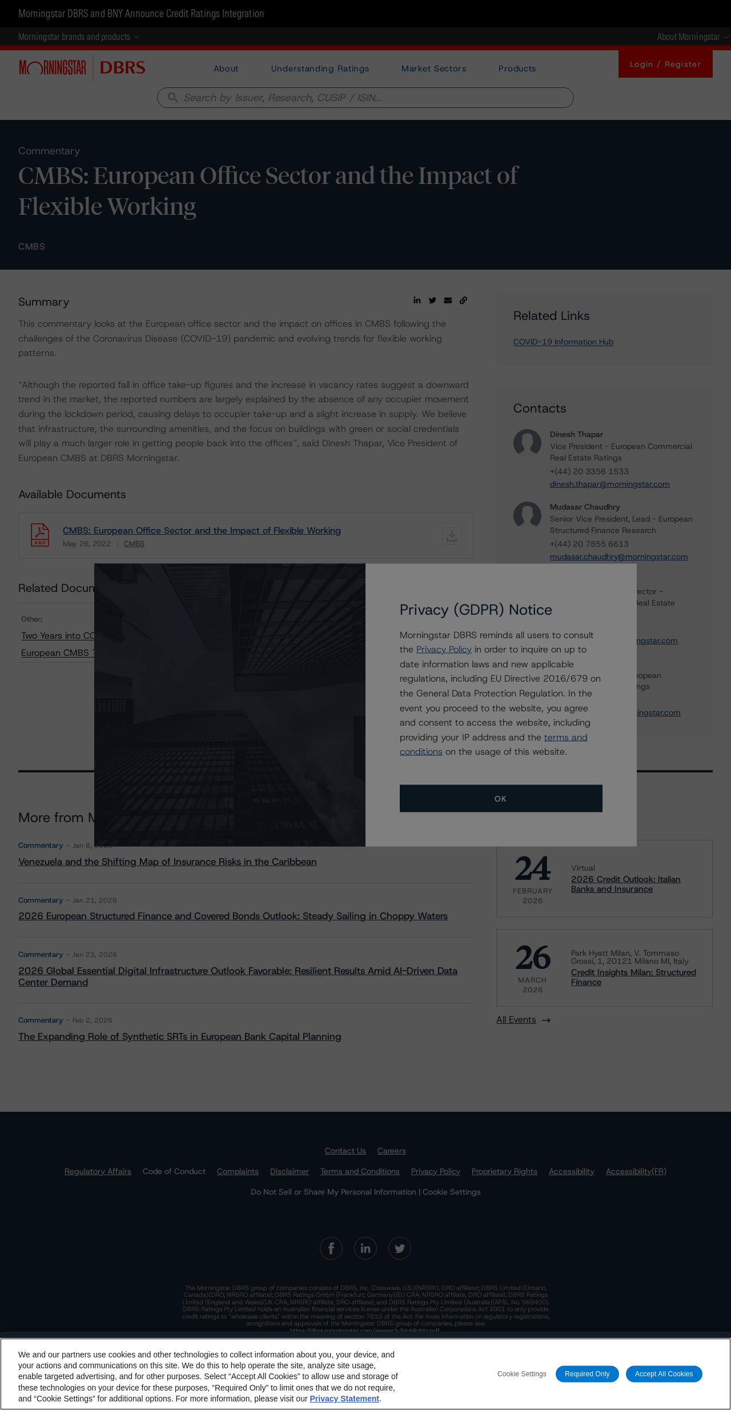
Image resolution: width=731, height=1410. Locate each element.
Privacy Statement (344, 1398)
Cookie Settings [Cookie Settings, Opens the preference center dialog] (522, 1373)
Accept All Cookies (664, 1373)
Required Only (587, 1373)
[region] (365, 1374)
